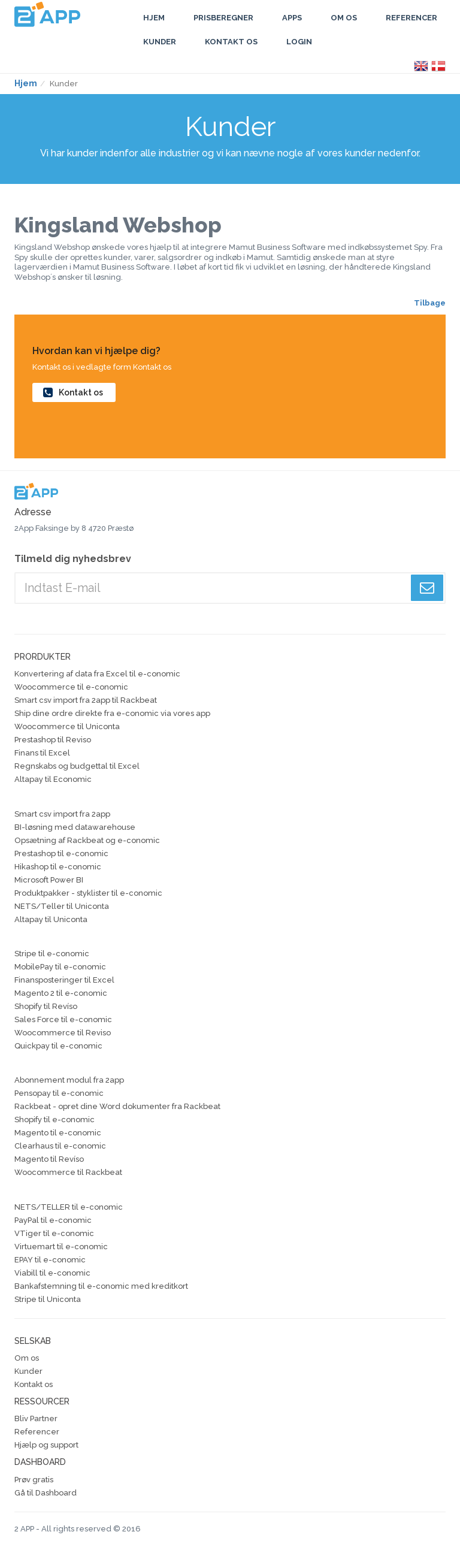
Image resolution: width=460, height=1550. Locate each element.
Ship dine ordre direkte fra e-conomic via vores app (112, 713)
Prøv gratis (33, 1479)
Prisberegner (223, 17)
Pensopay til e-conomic (59, 1093)
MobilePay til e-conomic (60, 966)
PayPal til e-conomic (53, 1220)
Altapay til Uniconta (50, 919)
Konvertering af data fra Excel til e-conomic (97, 673)
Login (299, 41)
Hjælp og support (46, 1444)
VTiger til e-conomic (54, 1233)
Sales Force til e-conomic (63, 1019)
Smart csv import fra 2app (62, 813)
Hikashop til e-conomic (57, 866)
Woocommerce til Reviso (62, 1032)
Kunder (159, 41)
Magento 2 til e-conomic (60, 993)
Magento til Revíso (49, 1159)
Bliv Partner (36, 1418)
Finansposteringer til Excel (64, 979)
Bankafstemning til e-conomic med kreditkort (101, 1286)
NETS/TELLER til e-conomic (68, 1206)
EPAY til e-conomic (50, 1259)
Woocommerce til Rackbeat (68, 1172)
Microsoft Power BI (48, 879)
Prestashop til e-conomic (61, 853)
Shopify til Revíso (45, 1006)
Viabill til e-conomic (52, 1272)
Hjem (154, 17)
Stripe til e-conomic (51, 953)
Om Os (344, 17)
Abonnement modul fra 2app (69, 1079)
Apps (292, 17)
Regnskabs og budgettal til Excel (77, 766)
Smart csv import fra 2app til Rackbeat (85, 700)
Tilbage (430, 302)
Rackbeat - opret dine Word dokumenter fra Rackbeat (117, 1106)
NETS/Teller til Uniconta (61, 906)
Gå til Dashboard (45, 1492)
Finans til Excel (42, 752)
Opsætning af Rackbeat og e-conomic (87, 840)
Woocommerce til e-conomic (71, 686)
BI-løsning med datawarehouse (74, 827)
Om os (26, 1357)
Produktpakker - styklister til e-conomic (88, 893)
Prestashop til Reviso (52, 739)
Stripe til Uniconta (47, 1299)
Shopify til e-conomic (54, 1119)
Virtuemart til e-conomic (61, 1246)
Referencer (411, 17)
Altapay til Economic (53, 779)
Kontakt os (231, 41)
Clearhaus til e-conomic (60, 1145)
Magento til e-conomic (57, 1132)
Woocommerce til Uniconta (67, 726)
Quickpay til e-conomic (58, 1045)
